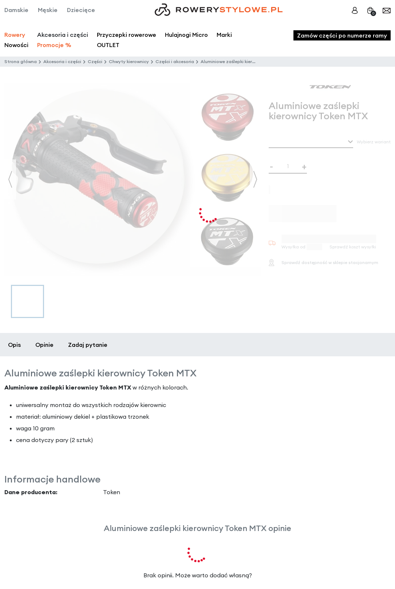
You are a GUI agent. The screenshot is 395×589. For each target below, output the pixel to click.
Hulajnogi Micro (186, 34)
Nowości (16, 45)
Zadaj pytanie (87, 344)
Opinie (44, 344)
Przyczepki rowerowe (126, 34)
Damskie (16, 9)
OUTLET (108, 45)
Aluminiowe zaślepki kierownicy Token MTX (246, 61)
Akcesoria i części (62, 61)
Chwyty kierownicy (129, 61)
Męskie (48, 9)
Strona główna (20, 61)
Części (95, 61)
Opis (14, 344)
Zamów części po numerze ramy (342, 35)
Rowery (14, 34)
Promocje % (54, 45)
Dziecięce (81, 9)
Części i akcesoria (174, 61)
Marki (224, 34)
